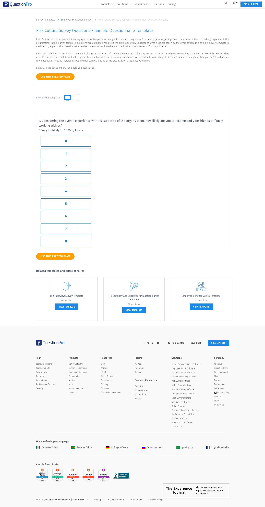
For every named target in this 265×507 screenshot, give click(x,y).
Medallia (138, 398)
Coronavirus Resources (111, 392)
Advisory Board (221, 372)
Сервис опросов (152, 447)
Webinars (105, 388)
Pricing (172, 9)
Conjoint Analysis (179, 418)
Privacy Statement (115, 500)
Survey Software (76, 364)
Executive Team (221, 368)
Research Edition (76, 388)
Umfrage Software (117, 447)
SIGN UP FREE (218, 9)
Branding (40, 376)
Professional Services (45, 384)
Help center (176, 343)
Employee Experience (78, 372)
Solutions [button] (124, 9)
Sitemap (97, 500)
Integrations (41, 380)
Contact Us (219, 405)
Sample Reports (43, 368)
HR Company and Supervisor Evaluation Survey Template (134, 298)
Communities (74, 376)
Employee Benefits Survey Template (201, 296)
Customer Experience (78, 368)
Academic (139, 372)
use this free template (55, 76)
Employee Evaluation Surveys (79, 19)
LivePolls (73, 392)
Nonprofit (139, 368)
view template (67, 306)
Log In (224, 3)
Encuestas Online (47, 447)
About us (218, 364)
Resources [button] (142, 9)
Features (159, 9)
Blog (103, 364)
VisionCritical (141, 394)
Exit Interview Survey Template (66, 296)
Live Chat (196, 343)
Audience (73, 380)
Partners (217, 380)
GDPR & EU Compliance (182, 422)
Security (39, 388)
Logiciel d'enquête (217, 447)
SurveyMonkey (141, 390)
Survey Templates (48, 19)
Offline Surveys (178, 406)
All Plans (138, 364)
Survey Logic (41, 372)
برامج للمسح (184, 447)
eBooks (104, 372)
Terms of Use (136, 500)
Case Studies (106, 380)
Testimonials (219, 384)
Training (104, 384)
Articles (104, 368)
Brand (216, 401)
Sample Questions (44, 364)
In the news (219, 388)
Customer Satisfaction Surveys (185, 410)
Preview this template (48, 97)
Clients (217, 376)
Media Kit (218, 397)
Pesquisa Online (81, 447)
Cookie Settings (156, 500)
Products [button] (106, 9)
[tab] (78, 98)
